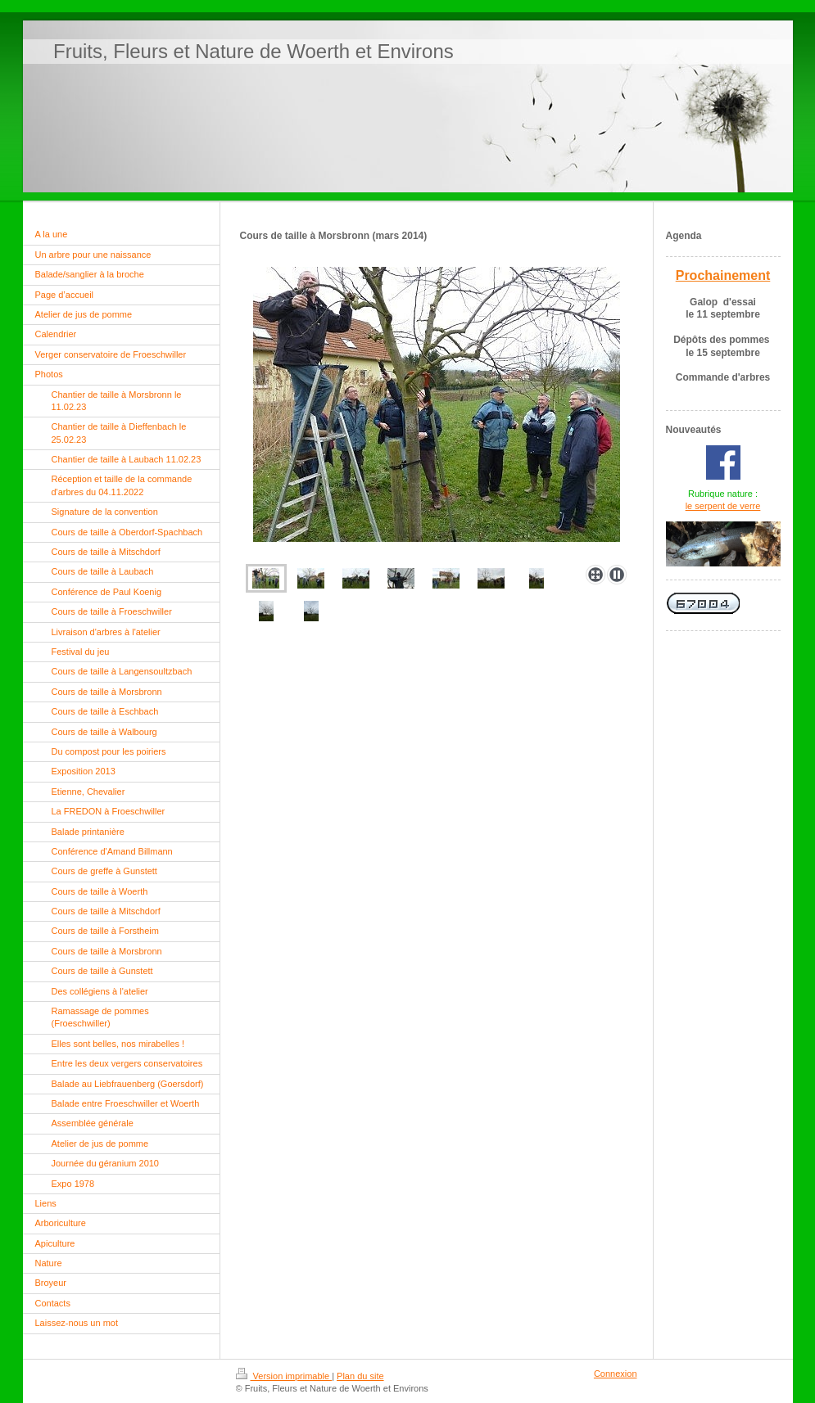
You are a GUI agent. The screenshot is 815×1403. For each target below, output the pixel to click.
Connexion (615, 1373)
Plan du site (360, 1376)
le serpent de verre (723, 506)
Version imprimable (284, 1376)
